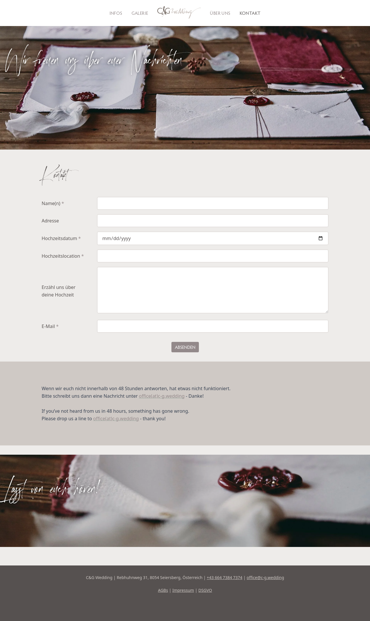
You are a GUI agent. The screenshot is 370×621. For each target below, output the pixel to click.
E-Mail (50, 326)
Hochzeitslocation (63, 256)
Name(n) (53, 203)
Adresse (50, 221)
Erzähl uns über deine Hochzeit (58, 291)
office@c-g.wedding (265, 577)
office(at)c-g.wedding (162, 396)
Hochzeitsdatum (61, 238)
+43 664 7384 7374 (224, 577)
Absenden (185, 347)
